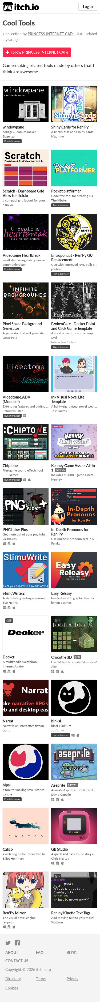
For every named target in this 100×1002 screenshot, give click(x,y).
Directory (13, 979)
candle (7, 794)
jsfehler (56, 269)
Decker (8, 657)
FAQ (39, 952)
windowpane (13, 127)
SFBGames (10, 475)
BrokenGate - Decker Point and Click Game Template (73, 326)
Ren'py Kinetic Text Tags (70, 913)
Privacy (72, 979)
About (11, 952)
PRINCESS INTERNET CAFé (51, 34)
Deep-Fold (10, 338)
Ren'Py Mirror (14, 913)
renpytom (9, 922)
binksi (56, 721)
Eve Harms (10, 603)
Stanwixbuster (13, 411)
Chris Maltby (60, 858)
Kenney (56, 479)
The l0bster (59, 200)
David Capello (61, 795)
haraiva (8, 205)
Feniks (55, 543)
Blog (72, 952)
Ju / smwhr (59, 730)
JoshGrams (59, 411)
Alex (54, 667)
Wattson (57, 922)
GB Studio (59, 849)
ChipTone (10, 465)
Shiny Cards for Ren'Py (70, 127)
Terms (41, 979)
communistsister (14, 265)
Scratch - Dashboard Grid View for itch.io (23, 193)
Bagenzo (9, 136)
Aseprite (58, 785)
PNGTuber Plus (15, 529)
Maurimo (57, 136)
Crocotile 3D (61, 657)
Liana (6, 730)
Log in (88, 6)
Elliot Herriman (13, 858)
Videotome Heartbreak (21, 255)
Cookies (11, 988)
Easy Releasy (61, 593)
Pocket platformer (66, 191)
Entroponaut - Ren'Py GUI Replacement (72, 257)
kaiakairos (10, 539)
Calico (8, 849)
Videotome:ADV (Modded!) (16, 399)
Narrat (8, 721)
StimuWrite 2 (14, 593)
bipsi (7, 785)
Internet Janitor (13, 666)
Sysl (54, 338)
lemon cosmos (61, 603)
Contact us (16, 960)
